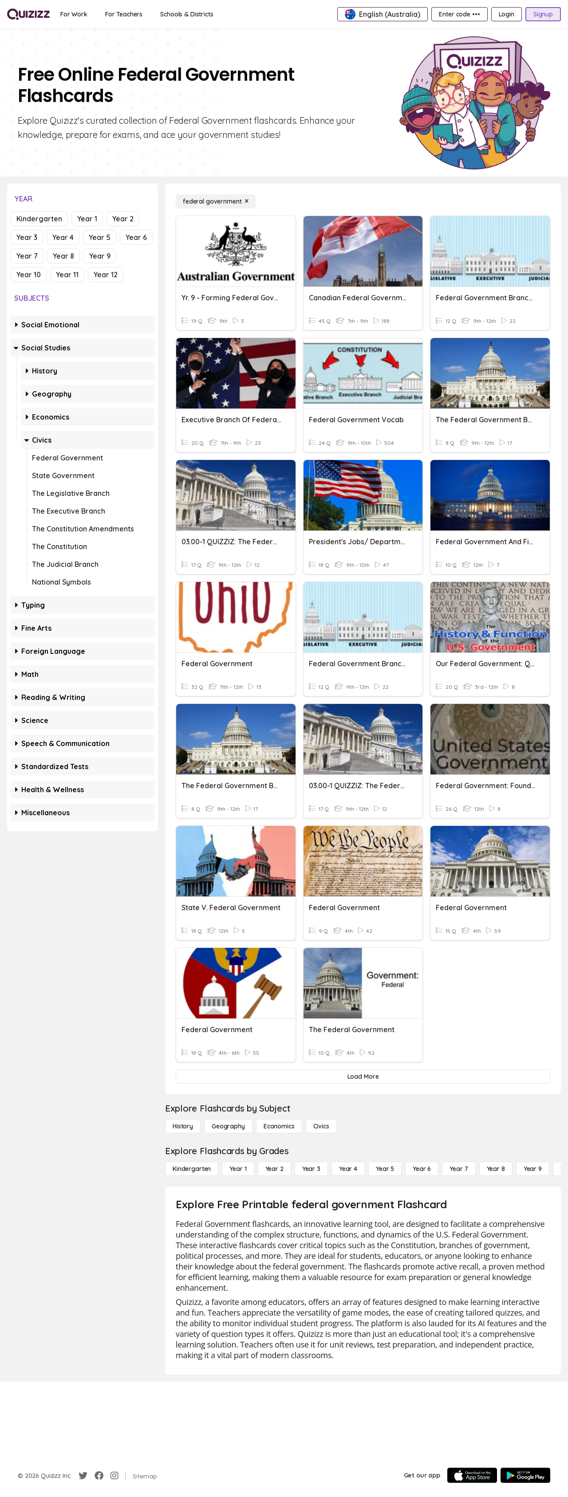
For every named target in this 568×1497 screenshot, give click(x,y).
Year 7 (27, 255)
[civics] (321, 1126)
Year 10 (28, 274)
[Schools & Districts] (186, 14)
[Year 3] (311, 1169)
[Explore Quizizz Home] (28, 14)
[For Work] (74, 14)
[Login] (506, 14)
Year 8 (63, 255)
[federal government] (216, 201)
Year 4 (63, 237)
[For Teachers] (124, 14)
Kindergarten (39, 218)
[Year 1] (238, 1169)
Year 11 (67, 274)
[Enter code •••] (459, 14)
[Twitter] (83, 1476)
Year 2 (123, 218)
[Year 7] (458, 1169)
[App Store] (472, 1475)
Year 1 (87, 218)
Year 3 (26, 237)
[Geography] (228, 1126)
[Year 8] (496, 1169)
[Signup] (543, 14)
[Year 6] (421, 1169)
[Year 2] (274, 1169)
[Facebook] (99, 1476)
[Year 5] (385, 1169)
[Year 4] (348, 1169)
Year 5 (99, 237)
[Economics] (279, 1126)
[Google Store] (525, 1475)
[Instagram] (114, 1476)
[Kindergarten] (191, 1169)
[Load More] (363, 1076)
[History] (183, 1126)
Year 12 (106, 274)
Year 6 (136, 237)
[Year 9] (532, 1169)
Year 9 (99, 255)
